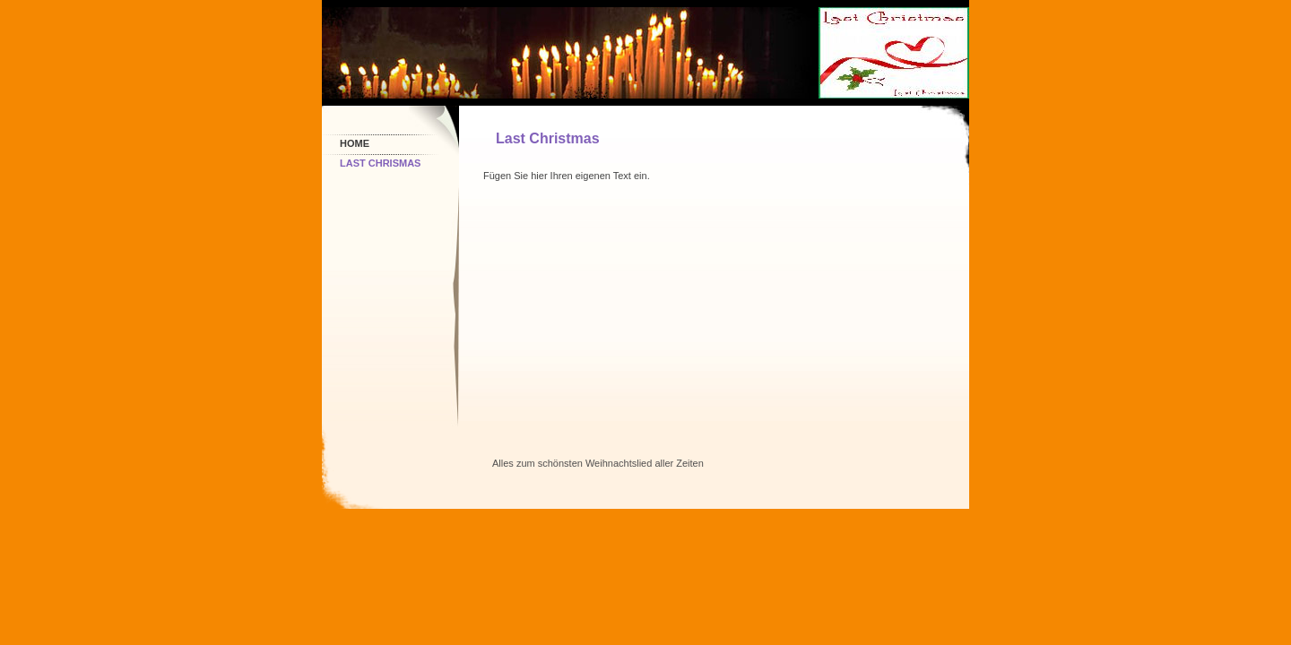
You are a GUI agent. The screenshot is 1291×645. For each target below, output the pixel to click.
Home (354, 143)
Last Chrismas (380, 163)
